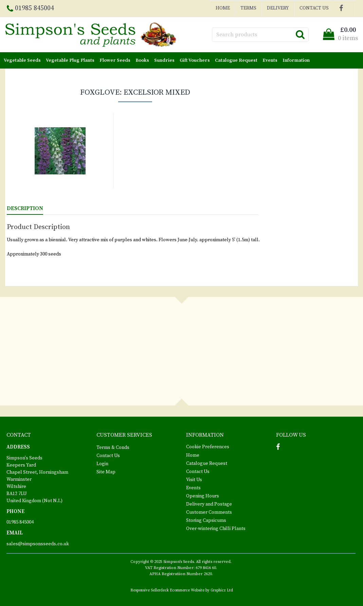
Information (297, 60)
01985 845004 (20, 522)
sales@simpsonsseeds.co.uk (37, 544)
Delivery (278, 8)
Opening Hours (202, 496)
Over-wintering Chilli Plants (216, 529)
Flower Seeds (116, 60)
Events (271, 60)
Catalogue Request (237, 60)
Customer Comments (209, 512)
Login (102, 464)
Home (223, 8)
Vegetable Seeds (23, 60)
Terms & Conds (112, 447)
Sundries (166, 60)
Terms (248, 8)
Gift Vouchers (196, 60)
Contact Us (314, 8)
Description (25, 208)
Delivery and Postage (209, 504)
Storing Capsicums (206, 520)
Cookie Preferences (207, 447)
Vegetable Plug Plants (71, 60)
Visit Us (194, 480)
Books (143, 60)
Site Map (105, 472)
